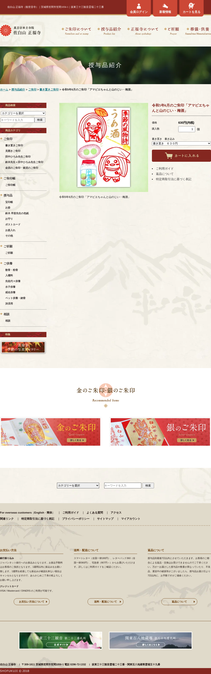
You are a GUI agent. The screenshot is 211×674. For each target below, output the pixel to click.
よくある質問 (95, 512)
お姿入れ (10, 230)
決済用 (9, 303)
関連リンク (7, 518)
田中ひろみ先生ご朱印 (18, 156)
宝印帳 (9, 202)
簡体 (49, 512)
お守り (9, 218)
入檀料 (9, 275)
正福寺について (142, 32)
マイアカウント (130, 518)
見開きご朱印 (12, 150)
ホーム (4, 89)
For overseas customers (16, 512)
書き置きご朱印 (49, 89)
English (39, 512)
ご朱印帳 (10, 185)
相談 (7, 320)
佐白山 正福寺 (8, 664)
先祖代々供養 (12, 281)
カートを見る (191, 12)
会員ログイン (139, 12)
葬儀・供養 (198, 32)
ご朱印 (32, 89)
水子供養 (10, 286)
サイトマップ (105, 518)
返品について (165, 173)
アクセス (116, 512)
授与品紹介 (109, 32)
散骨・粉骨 (11, 270)
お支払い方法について (31, 601)
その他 (9, 235)
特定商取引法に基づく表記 (173, 179)
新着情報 (165, 12)
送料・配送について (105, 601)
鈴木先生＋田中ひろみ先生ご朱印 (24, 162)
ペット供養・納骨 (15, 298)
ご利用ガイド (165, 168)
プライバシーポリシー (75, 518)
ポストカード (12, 224)
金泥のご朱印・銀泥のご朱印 (21, 167)
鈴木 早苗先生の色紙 (17, 213)
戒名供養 (10, 292)
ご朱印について (76, 32)
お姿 (7, 207)
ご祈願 (171, 32)
